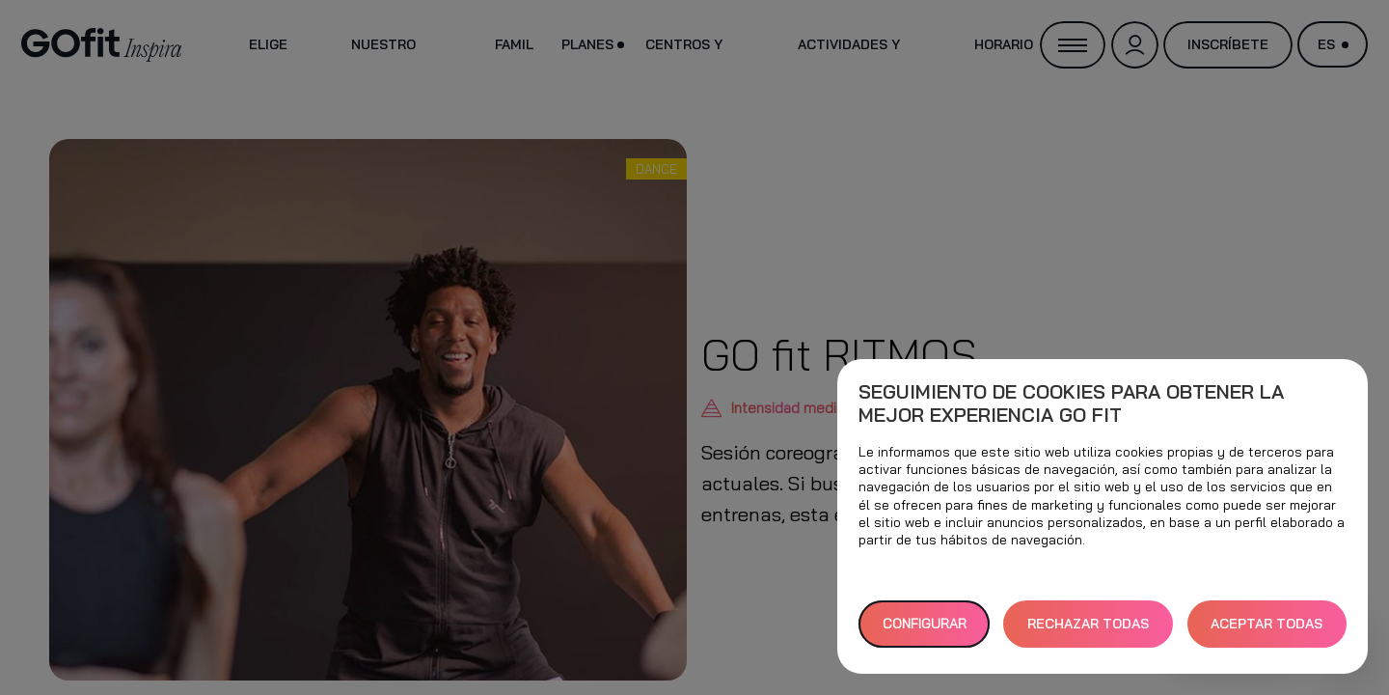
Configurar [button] (925, 623)
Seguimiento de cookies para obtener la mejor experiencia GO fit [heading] (1071, 403)
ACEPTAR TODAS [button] (1266, 623)
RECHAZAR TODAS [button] (1088, 623)
